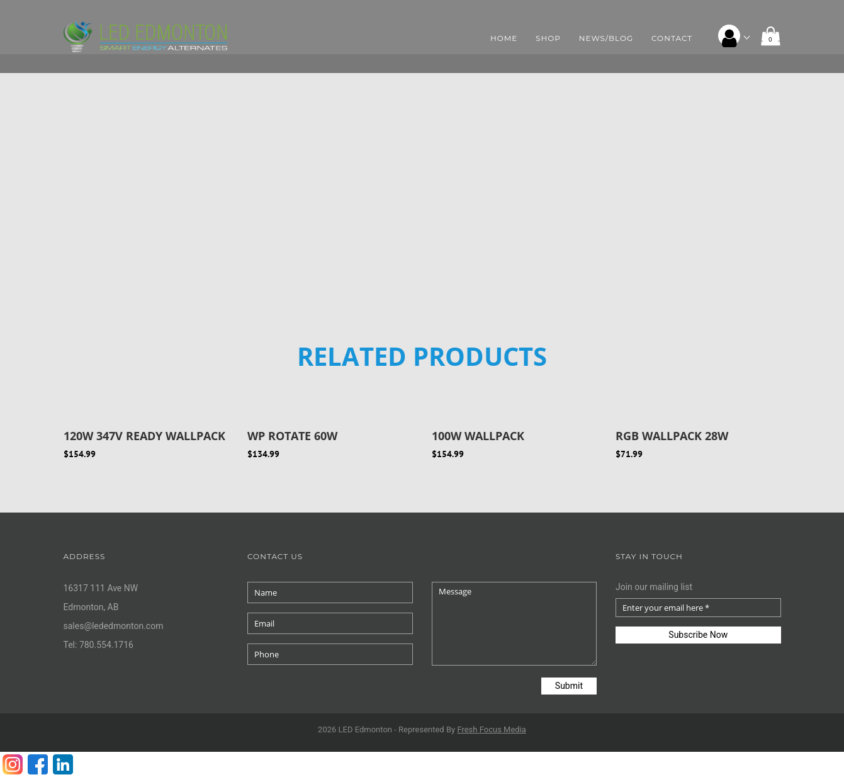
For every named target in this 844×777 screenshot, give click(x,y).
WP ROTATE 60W (292, 435)
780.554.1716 (106, 645)
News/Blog (606, 38)
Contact (671, 38)
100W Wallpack (478, 435)
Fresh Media (491, 729)
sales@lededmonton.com (114, 626)
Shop (548, 38)
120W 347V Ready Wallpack (144, 435)
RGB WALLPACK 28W (672, 435)
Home (503, 38)
